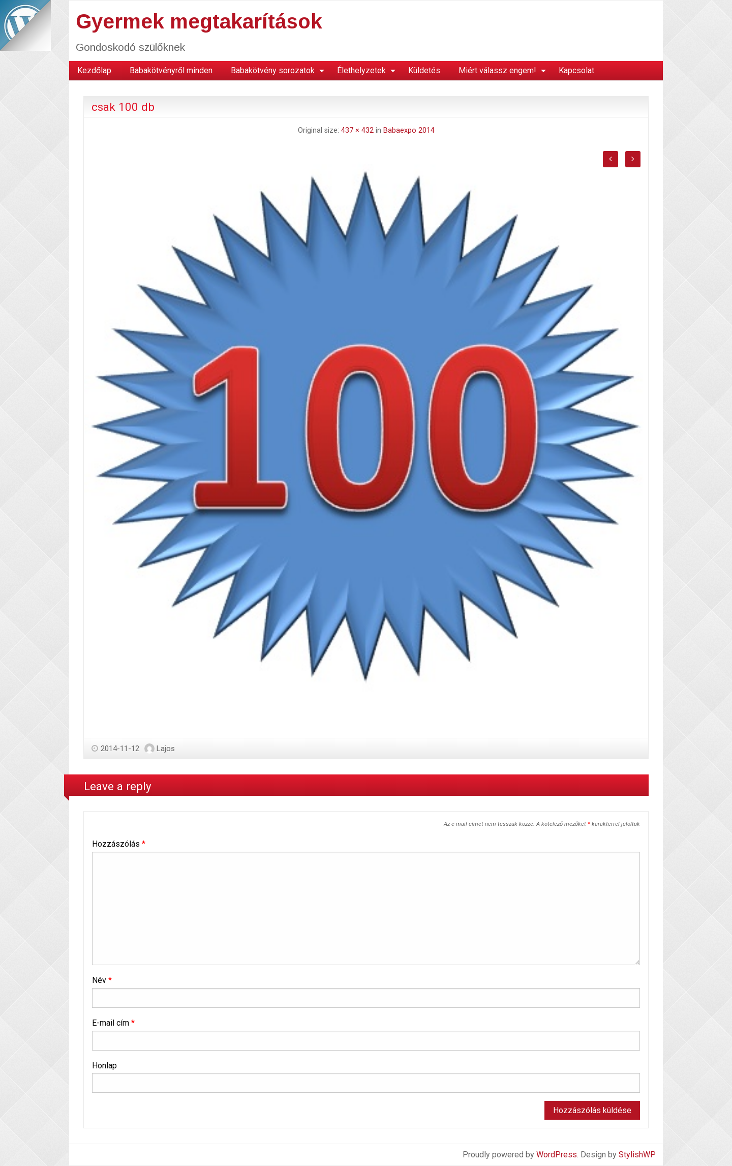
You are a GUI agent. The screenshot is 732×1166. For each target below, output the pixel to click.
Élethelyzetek (361, 70)
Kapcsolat (576, 70)
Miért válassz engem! (497, 70)
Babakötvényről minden (171, 70)
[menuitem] (94, 70)
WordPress (556, 1154)
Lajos (166, 748)
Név (102, 980)
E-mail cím (113, 1023)
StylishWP (637, 1154)
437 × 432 (357, 130)
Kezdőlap (94, 70)
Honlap (104, 1065)
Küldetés (424, 70)
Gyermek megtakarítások (199, 21)
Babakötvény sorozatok (273, 70)
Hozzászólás (118, 844)
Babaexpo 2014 (409, 130)
